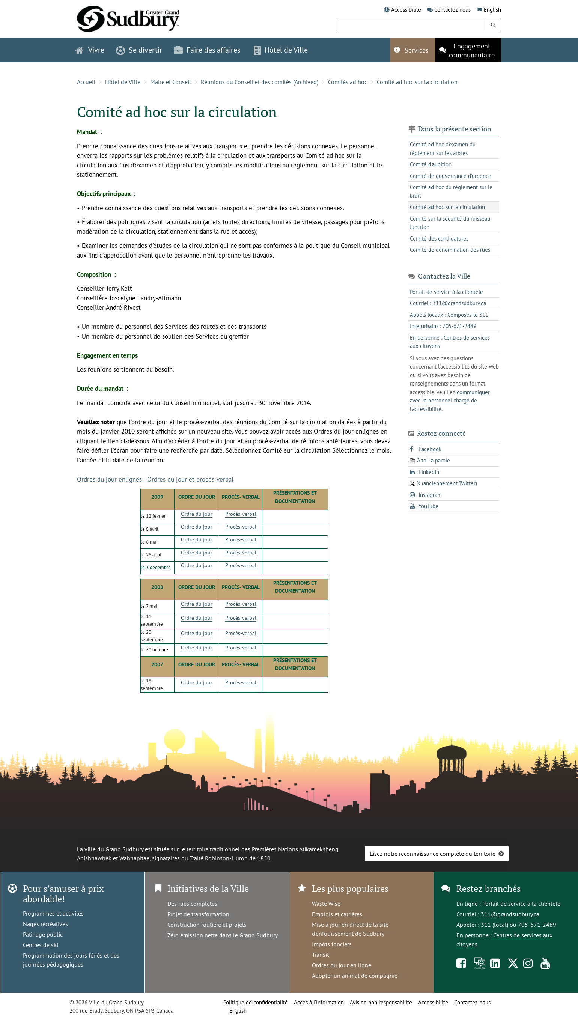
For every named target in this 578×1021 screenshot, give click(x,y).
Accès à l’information (319, 1002)
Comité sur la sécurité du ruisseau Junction (450, 223)
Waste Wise (326, 903)
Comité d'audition (431, 164)
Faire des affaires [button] (207, 50)
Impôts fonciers (332, 944)
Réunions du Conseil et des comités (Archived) (259, 82)
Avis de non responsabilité (381, 1002)
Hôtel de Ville (122, 82)
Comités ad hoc (347, 82)
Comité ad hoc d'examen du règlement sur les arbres (443, 149)
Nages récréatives (45, 924)
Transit (320, 954)
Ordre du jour (196, 513)
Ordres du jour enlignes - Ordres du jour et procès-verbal (155, 479)
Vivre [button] (89, 50)
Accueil (86, 82)
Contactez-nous (452, 9)
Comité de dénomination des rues (450, 249)
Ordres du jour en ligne (341, 965)
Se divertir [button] (139, 50)
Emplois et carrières (337, 914)
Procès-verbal (240, 513)
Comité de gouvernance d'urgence (450, 175)
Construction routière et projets (207, 924)
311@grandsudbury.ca (510, 914)
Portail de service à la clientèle (521, 903)
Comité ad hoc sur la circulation (417, 82)
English (492, 9)
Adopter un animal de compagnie (354, 975)
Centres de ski (40, 945)
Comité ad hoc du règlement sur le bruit (451, 191)
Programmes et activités (53, 913)
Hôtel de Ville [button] (281, 50)
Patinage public (43, 934)
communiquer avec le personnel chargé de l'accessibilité (450, 401)
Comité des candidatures (439, 238)
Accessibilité (406, 9)
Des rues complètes (192, 903)
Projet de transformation (198, 914)
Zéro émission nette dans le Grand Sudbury (222, 935)
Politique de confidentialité (255, 1002)
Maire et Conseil (170, 82)
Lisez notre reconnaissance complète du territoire (432, 853)
